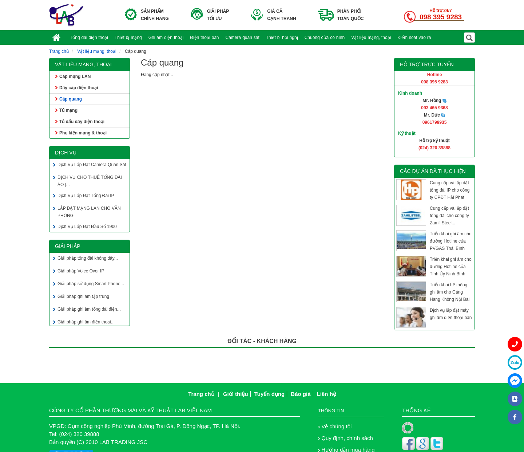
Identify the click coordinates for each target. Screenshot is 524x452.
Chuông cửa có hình (325, 37)
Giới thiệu (235, 394)
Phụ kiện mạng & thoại (83, 132)
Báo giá (300, 394)
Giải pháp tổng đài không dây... (87, 259)
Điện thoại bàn (204, 37)
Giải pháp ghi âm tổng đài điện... (89, 310)
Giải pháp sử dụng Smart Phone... (90, 284)
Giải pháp (67, 246)
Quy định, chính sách (347, 438)
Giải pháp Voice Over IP (80, 271)
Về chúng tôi (336, 426)
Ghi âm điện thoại (166, 37)
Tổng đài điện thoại (89, 37)
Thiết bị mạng (128, 37)
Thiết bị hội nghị (282, 37)
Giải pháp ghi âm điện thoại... (86, 322)
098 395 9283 (441, 17)
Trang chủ (59, 51)
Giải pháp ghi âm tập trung (83, 297)
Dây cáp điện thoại (78, 87)
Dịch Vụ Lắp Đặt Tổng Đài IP (85, 196)
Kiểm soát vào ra (414, 37)
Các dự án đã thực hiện (433, 171)
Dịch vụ (65, 153)
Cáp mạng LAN (75, 76)
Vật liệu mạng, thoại (371, 37)
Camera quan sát (242, 37)
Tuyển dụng (269, 394)
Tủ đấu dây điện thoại (81, 121)
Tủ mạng (68, 110)
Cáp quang (70, 99)
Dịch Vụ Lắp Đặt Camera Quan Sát (91, 165)
